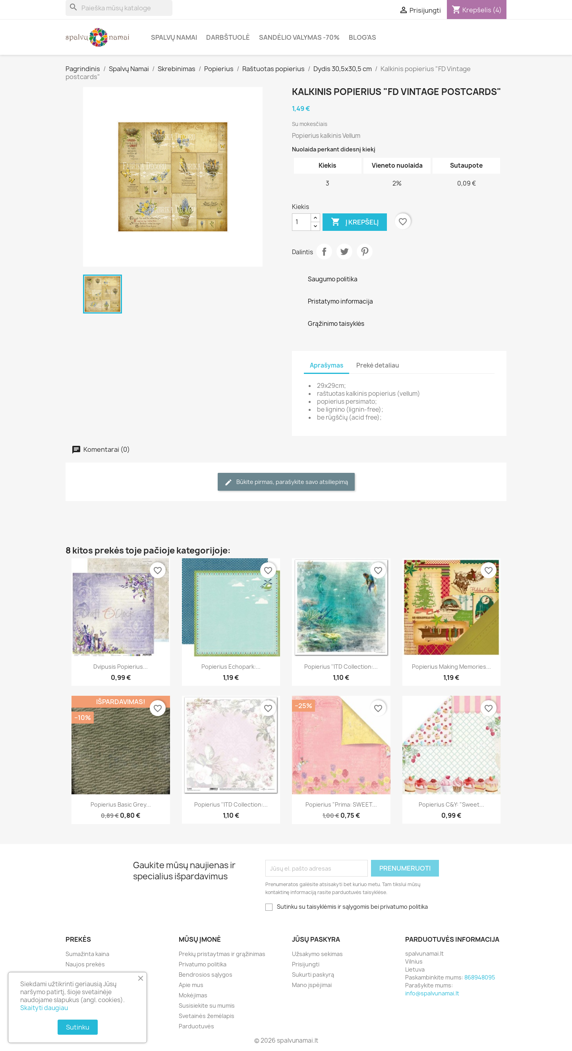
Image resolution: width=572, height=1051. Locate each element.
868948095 (479, 977)
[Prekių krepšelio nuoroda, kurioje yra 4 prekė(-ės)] (477, 10)
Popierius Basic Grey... (121, 804)
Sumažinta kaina (87, 954)
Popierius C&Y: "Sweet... (451, 804)
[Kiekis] (301, 222)
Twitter (344, 251)
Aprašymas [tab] (326, 365)
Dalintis (324, 251)
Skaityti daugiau (44, 1008)
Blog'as (362, 37)
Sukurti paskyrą (313, 974)
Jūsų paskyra (316, 939)
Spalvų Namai (174, 37)
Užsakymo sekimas (317, 954)
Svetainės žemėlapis (206, 1016)
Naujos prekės (85, 964)
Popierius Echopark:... (231, 666)
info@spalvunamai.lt (432, 993)
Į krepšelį (355, 222)
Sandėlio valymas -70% (299, 37)
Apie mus (191, 985)
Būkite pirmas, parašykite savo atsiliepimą (286, 482)
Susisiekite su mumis (207, 1005)
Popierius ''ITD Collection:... (341, 666)
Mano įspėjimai (312, 985)
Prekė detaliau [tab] (377, 365)
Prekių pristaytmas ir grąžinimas (222, 954)
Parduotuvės (196, 1026)
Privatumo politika (202, 964)
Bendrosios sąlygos (205, 974)
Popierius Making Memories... (451, 666)
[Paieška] (119, 8)
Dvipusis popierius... (120, 666)
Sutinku (77, 1027)
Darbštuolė (228, 37)
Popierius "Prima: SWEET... (341, 804)
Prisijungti (305, 964)
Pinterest (365, 251)
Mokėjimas (193, 995)
